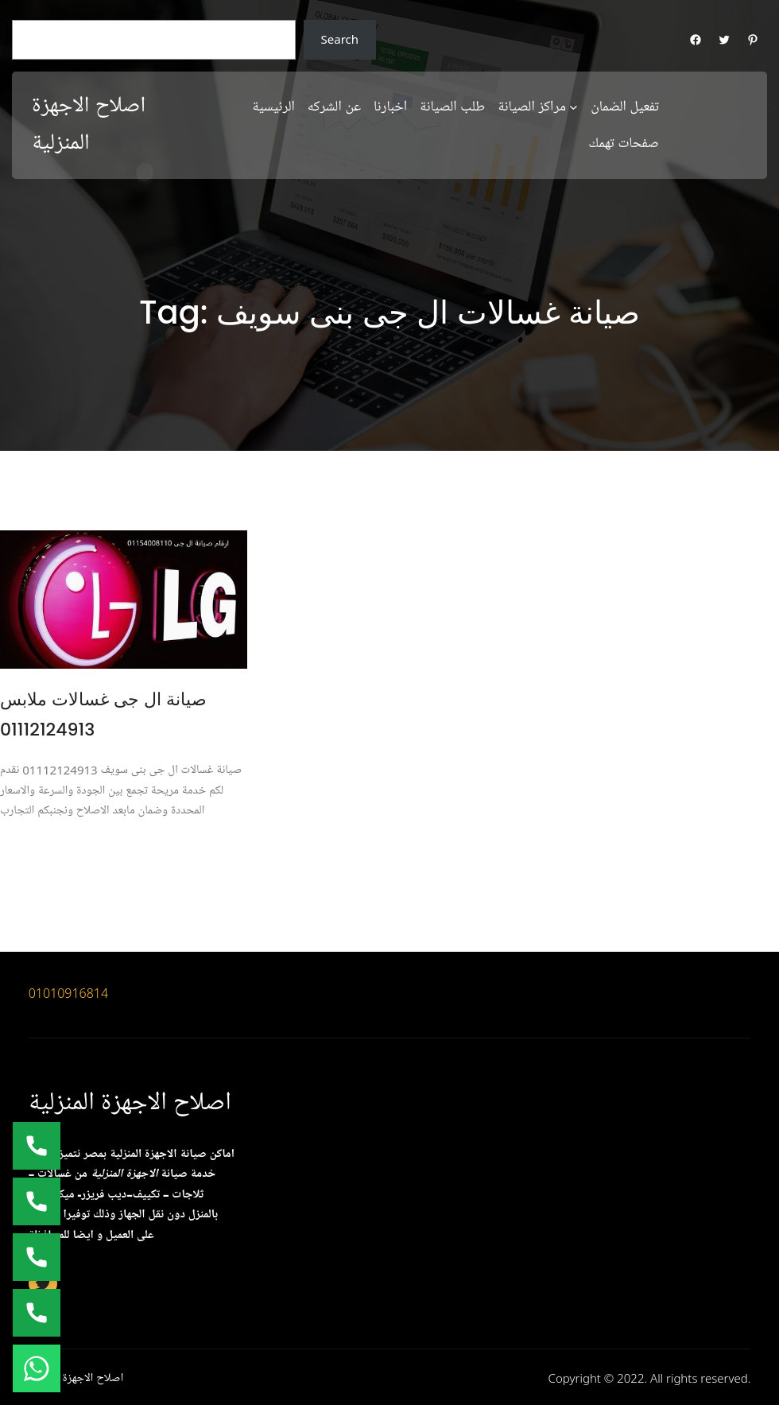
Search (339, 39)
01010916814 (69, 993)
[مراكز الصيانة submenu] (573, 106)
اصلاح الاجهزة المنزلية (130, 1102)
